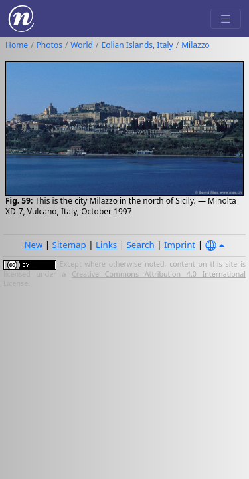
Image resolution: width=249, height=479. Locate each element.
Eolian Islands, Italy (137, 45)
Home (16, 45)
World (81, 45)
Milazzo (195, 45)
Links (106, 245)
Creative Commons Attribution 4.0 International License (124, 278)
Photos (49, 45)
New (33, 245)
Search (141, 245)
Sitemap (69, 245)
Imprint (179, 245)
